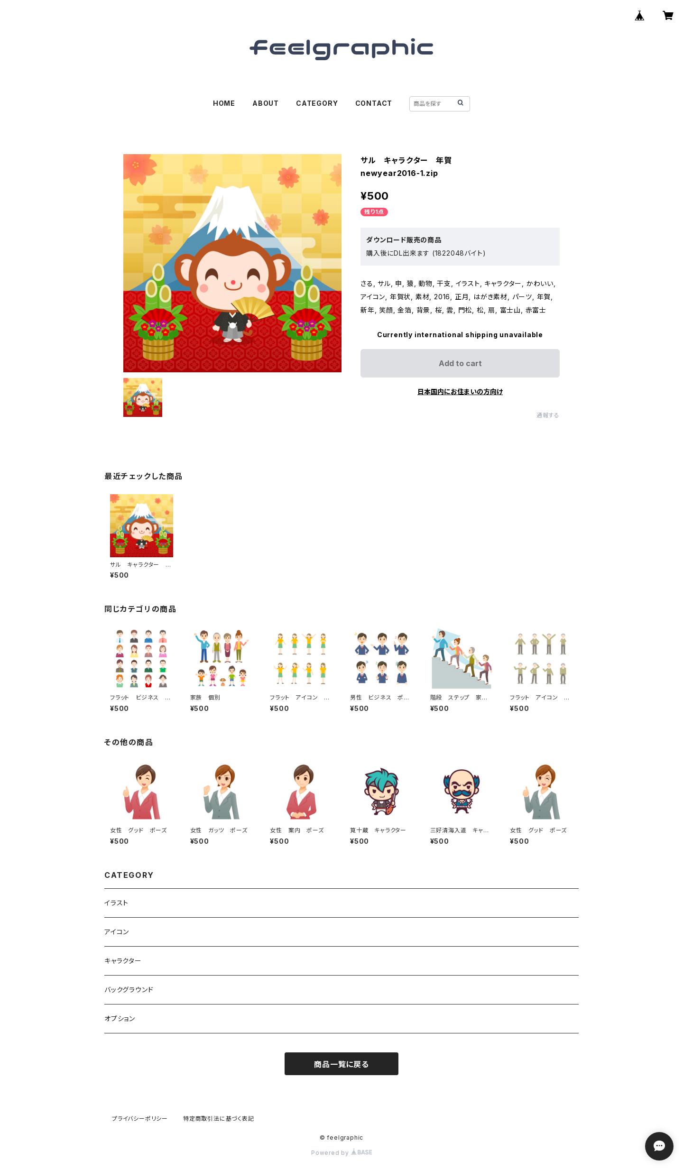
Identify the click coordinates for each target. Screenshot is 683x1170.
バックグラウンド (128, 990)
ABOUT (265, 103)
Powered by (341, 1152)
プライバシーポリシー (140, 1118)
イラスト (116, 903)
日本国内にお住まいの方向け (460, 391)
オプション (119, 1018)
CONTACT (374, 103)
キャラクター (123, 961)
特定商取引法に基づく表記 (218, 1118)
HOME (224, 103)
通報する (548, 415)
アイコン (116, 932)
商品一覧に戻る (341, 1064)
